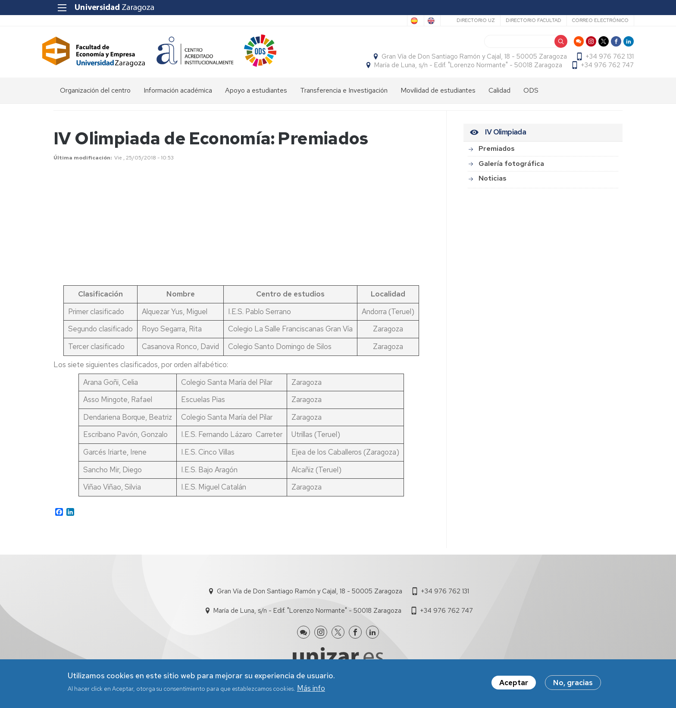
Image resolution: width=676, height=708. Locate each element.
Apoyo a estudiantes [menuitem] (256, 95)
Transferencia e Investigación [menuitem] (344, 95)
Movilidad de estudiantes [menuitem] (438, 95)
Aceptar (513, 683)
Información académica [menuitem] (178, 95)
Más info (311, 688)
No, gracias (573, 683)
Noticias (493, 182)
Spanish (381, 21)
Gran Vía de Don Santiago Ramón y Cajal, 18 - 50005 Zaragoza (463, 58)
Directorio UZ (464, 20)
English (416, 21)
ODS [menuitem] (530, 95)
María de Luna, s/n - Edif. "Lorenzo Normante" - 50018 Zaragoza (457, 67)
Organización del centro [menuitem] (95, 95)
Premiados (497, 153)
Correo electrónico (588, 20)
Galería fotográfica (511, 168)
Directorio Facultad (522, 20)
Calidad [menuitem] (499, 95)
